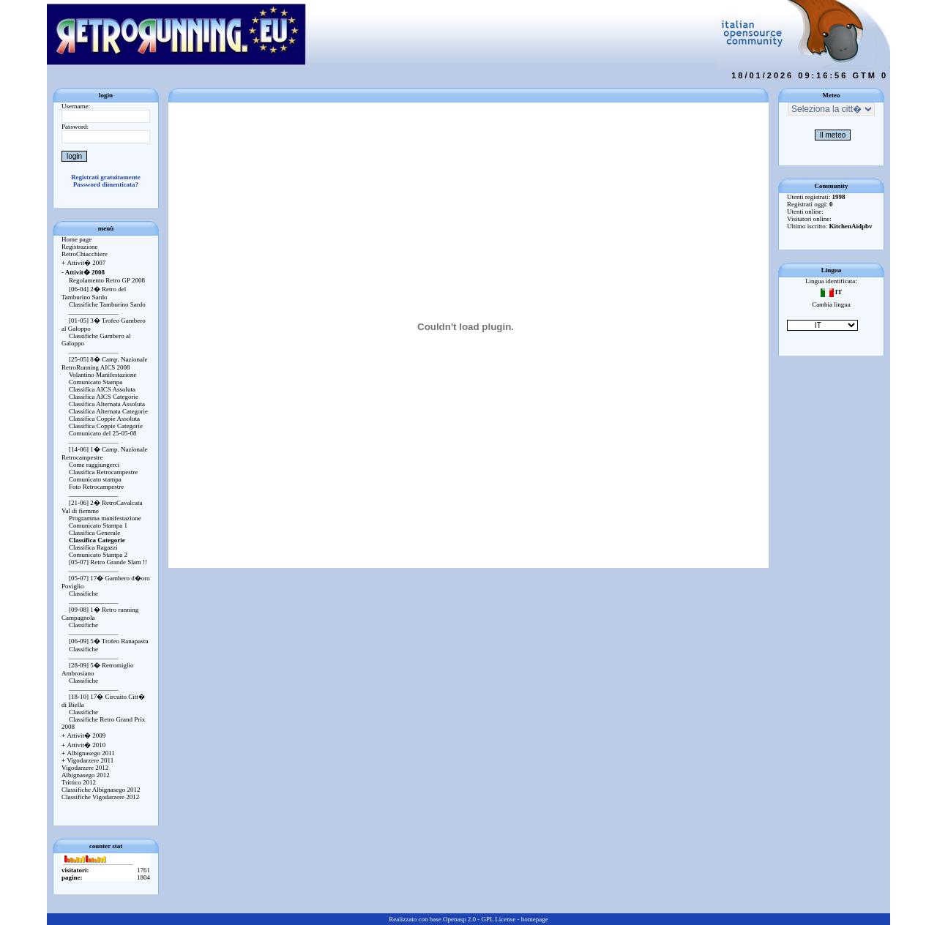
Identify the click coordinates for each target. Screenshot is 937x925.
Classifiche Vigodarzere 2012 (100, 797)
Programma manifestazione (105, 518)
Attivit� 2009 (83, 735)
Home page (76, 239)
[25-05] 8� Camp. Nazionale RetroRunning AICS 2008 (104, 363)
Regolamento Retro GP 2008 (107, 280)
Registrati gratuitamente (106, 177)
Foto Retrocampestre (96, 486)
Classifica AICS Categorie (103, 396)
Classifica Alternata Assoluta (107, 404)
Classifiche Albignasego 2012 (101, 789)
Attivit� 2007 (83, 262)
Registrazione (79, 246)
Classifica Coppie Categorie (106, 426)
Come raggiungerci (94, 464)
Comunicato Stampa (95, 382)
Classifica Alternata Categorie (108, 411)
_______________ (94, 311)
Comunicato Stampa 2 (98, 554)
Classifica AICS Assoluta (102, 389)
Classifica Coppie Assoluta (104, 418)
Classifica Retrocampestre (103, 472)
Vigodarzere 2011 (87, 760)
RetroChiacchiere (84, 254)
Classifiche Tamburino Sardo (107, 304)
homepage (534, 919)
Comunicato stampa (95, 479)
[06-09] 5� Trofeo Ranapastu (109, 641)
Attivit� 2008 (83, 272)
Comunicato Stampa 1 (98, 525)
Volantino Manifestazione (103, 374)
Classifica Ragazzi (93, 547)
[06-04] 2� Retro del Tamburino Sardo (93, 293)
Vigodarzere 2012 (84, 767)
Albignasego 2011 (88, 753)
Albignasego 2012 (85, 775)
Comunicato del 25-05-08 (102, 433)
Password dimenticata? (105, 184)
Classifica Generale (94, 532)
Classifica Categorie (97, 540)
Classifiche (83, 593)
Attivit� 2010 (83, 745)
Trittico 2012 (78, 782)
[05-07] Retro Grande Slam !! (108, 562)
